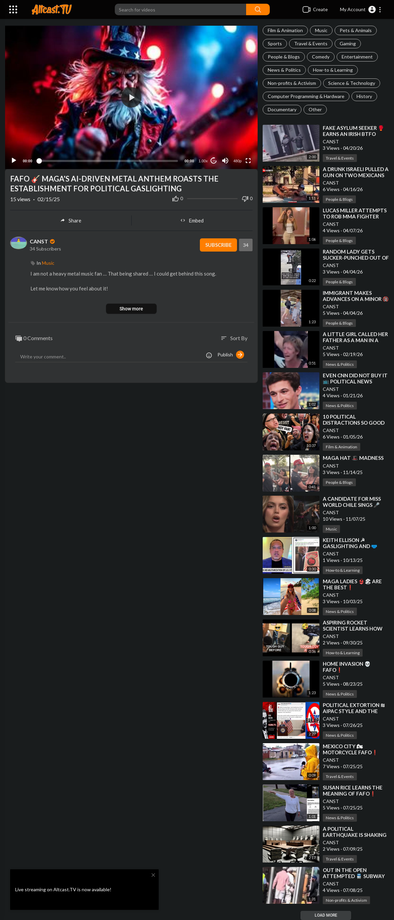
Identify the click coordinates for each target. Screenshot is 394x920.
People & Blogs (284, 57)
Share (70, 219)
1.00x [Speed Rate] (203, 160)
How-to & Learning (333, 70)
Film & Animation (285, 30)
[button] (361, 9)
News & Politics (284, 70)
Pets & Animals (356, 30)
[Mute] (225, 159)
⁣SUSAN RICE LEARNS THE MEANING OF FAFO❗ (353, 790)
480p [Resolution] (237, 160)
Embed (192, 219)
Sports (275, 43)
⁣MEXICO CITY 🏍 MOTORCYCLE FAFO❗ (350, 749)
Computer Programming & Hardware (306, 96)
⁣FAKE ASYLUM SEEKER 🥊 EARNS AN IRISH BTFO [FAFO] (353, 134)
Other (315, 109)
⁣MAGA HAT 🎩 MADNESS (353, 458)
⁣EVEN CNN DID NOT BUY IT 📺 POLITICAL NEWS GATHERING (355, 381)
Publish (230, 353)
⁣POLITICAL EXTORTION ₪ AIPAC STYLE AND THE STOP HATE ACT (354, 711)
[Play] (13, 159)
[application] (131, 97)
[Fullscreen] (248, 159)
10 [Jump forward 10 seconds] (213, 159)
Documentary (282, 109)
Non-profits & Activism (292, 83)
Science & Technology (351, 83)
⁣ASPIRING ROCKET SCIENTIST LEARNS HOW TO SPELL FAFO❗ (353, 628)
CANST (331, 141)
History (364, 96)
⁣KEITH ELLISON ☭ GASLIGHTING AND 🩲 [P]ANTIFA (350, 546)
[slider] (108, 160)
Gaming (348, 43)
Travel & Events (310, 43)
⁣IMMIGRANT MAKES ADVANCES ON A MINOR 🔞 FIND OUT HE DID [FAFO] (356, 299)
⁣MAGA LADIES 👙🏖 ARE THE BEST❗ (352, 584)
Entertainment (357, 57)
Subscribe (218, 244)
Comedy (321, 57)
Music (321, 30)
